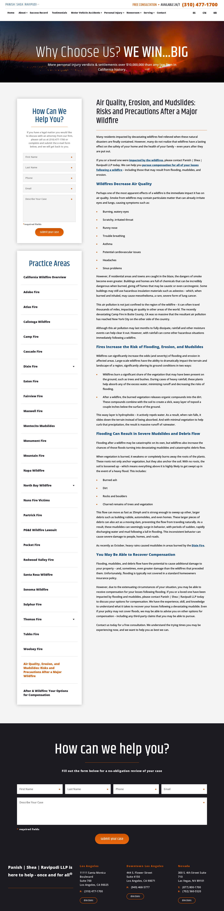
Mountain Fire (33, 456)
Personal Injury (134, 13)
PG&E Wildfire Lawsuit (40, 530)
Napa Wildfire (33, 470)
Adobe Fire (31, 292)
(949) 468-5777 (138, 887)
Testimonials (80, 13)
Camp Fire (31, 337)
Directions (88, 900)
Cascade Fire (32, 351)
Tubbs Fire (31, 634)
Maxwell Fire (33, 411)
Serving (168, 13)
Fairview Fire (33, 396)
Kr (215, 13)
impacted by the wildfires (146, 160)
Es (194, 13)
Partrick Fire (32, 515)
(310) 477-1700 (200, 4)
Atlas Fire (30, 307)
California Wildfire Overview (44, 277)
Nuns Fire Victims (36, 500)
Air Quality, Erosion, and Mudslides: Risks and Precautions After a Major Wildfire (42, 670)
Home (31, 13)
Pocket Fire (31, 545)
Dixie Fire (198, 545)
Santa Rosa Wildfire (38, 575)
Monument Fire (34, 441)
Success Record (59, 13)
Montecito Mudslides (39, 426)
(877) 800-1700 (189, 887)
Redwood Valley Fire (38, 560)
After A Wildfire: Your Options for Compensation (45, 693)
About (42, 13)
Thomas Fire (32, 619)
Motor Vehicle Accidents (106, 13)
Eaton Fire (30, 381)
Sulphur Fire (32, 604)
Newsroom (153, 13)
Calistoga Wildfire (36, 322)
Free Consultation (145, 4)
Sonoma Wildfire (35, 589)
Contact (182, 13)
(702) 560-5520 (189, 891)
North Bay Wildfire (37, 485)
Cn (204, 13)
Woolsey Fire (33, 649)
